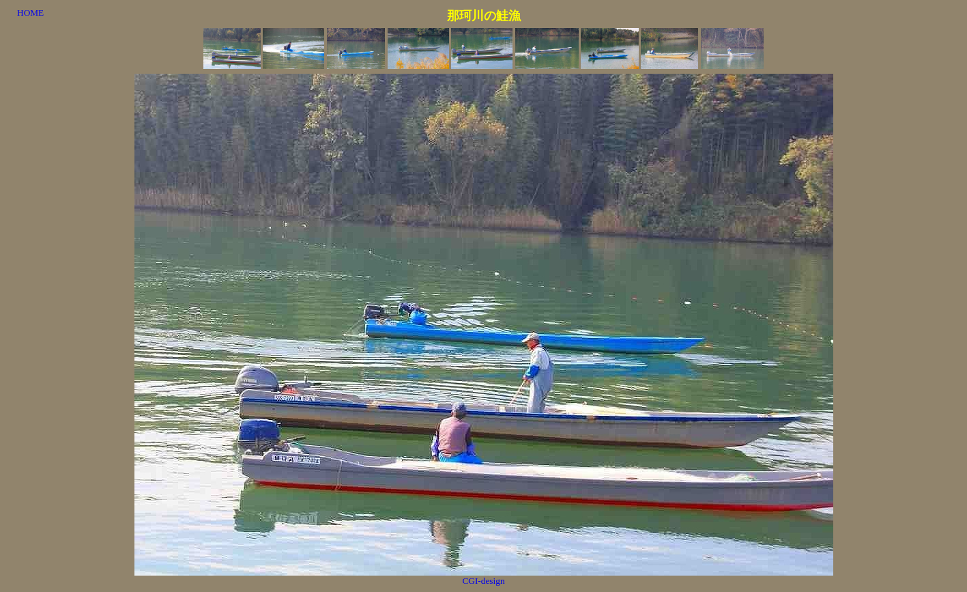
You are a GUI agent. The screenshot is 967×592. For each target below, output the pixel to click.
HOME (30, 13)
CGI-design (483, 581)
